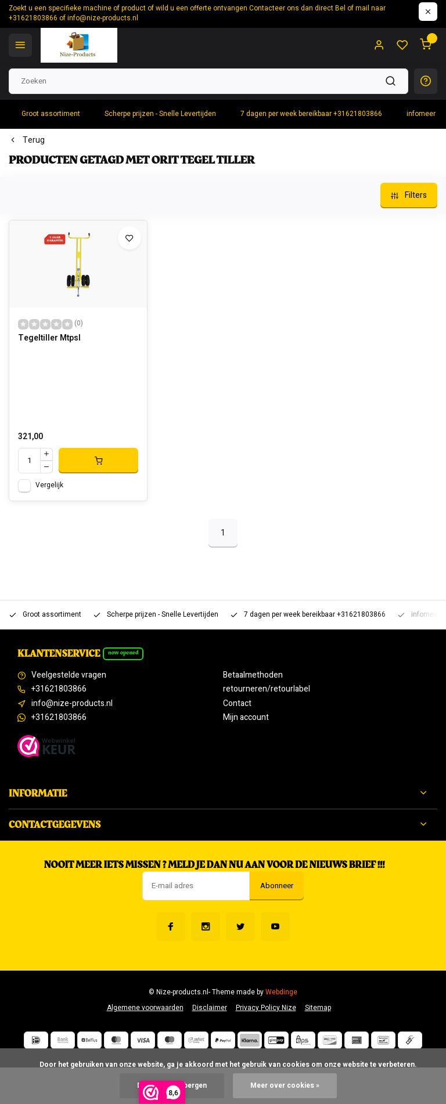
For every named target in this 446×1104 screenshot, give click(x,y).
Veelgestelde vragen (68, 675)
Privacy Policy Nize (266, 1008)
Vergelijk (49, 485)
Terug (27, 140)
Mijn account (246, 717)
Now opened (123, 652)
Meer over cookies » (284, 1086)
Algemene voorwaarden (145, 1008)
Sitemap (318, 1008)
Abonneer (276, 886)
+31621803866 (59, 689)
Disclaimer (209, 1008)
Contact (237, 704)
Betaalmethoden (253, 675)
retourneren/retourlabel (266, 689)
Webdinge (281, 992)
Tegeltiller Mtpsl (49, 338)
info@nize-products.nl (72, 704)
